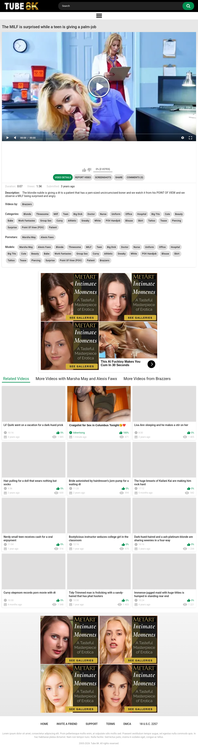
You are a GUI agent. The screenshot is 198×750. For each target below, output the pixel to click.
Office (128, 214)
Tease (163, 220)
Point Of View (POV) (33, 227)
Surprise (12, 227)
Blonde (27, 214)
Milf (56, 214)
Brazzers (27, 204)
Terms (110, 723)
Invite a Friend (67, 723)
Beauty (179, 214)
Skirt (140, 220)
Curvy (59, 220)
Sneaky (85, 220)
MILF (88, 247)
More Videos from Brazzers (147, 378)
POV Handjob (113, 220)
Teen (65, 214)
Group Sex (45, 220)
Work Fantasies (26, 220)
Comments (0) (135, 177)
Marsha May (29, 237)
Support (92, 723)
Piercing (176, 220)
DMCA (127, 723)
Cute (167, 214)
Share (119, 177)
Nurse (103, 214)
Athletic (72, 220)
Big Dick (77, 214)
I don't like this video (89, 170)
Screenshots (103, 177)
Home (44, 723)
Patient (53, 227)
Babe (10, 220)
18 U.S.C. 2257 (149, 723)
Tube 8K (95, 743)
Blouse (129, 220)
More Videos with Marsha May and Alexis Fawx (76, 378)
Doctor (91, 214)
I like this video (84, 170)
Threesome (42, 214)
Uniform (116, 214)
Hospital (141, 214)
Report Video (83, 177)
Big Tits (155, 214)
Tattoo (151, 220)
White (97, 220)
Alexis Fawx (47, 237)
